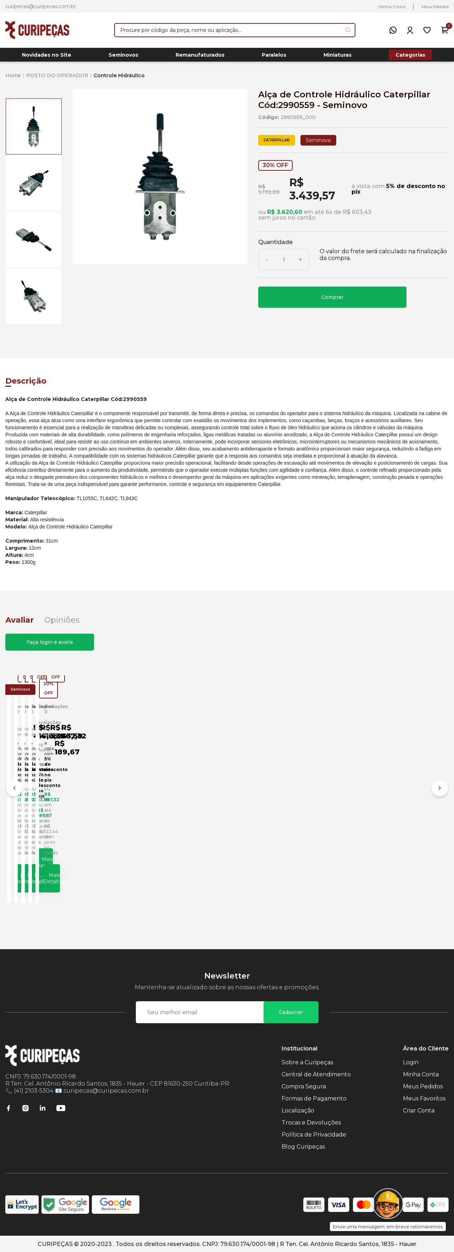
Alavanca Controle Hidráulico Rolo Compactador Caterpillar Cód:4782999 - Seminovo (279, 803)
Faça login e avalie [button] (50, 646)
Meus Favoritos (424, 1097)
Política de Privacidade (314, 1134)
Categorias (410, 56)
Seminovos (123, 57)
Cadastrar (291, 1011)
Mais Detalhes (65, 874)
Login (411, 1061)
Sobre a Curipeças (307, 1061)
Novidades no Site (46, 57)
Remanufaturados (200, 57)
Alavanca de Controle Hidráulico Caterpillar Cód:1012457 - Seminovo (389, 805)
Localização (298, 1109)
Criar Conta (418, 1109)
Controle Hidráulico (119, 79)
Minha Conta (391, 6)
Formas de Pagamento (314, 1097)
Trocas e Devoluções (311, 1121)
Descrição (25, 385)
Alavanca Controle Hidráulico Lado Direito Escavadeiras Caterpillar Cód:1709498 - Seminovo (58, 803)
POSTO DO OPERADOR (57, 79)
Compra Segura (304, 1085)
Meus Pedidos (435, 6)
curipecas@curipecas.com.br (40, 6)
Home (13, 79)
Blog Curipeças (303, 1146)
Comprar (332, 301)
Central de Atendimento (316, 1073)
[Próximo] (439, 790)
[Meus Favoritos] (427, 30)
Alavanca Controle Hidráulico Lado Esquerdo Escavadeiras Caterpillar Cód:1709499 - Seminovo (169, 803)
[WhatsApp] (393, 30)
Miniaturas (337, 57)
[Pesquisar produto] (347, 30)
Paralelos (274, 57)
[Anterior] (14, 790)
